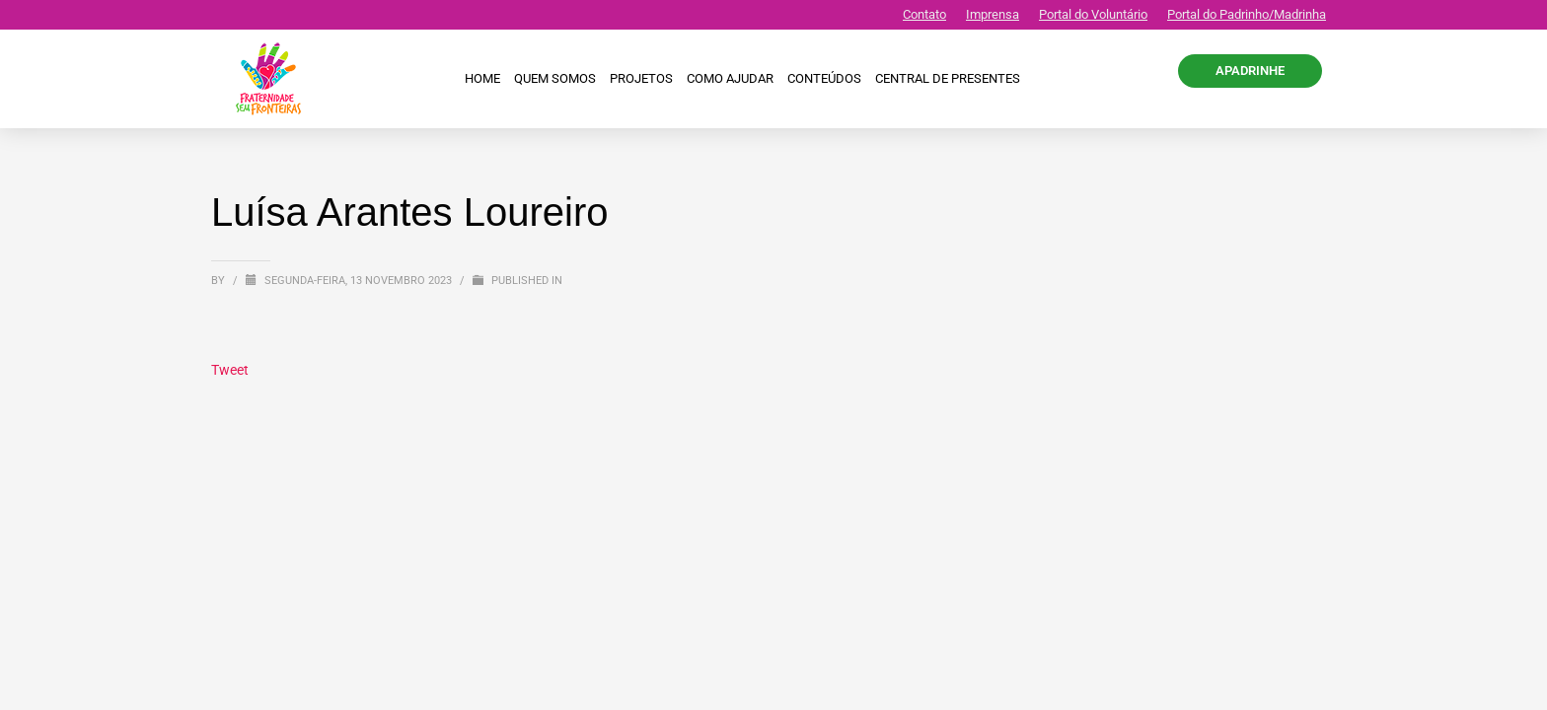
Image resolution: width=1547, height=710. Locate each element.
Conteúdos (824, 78)
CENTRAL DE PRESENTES (947, 78)
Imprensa (992, 14)
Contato (924, 14)
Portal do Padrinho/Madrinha (1246, 14)
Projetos (641, 78)
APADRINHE (1250, 70)
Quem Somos (555, 78)
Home (482, 78)
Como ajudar (730, 78)
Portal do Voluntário (1093, 14)
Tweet (230, 370)
